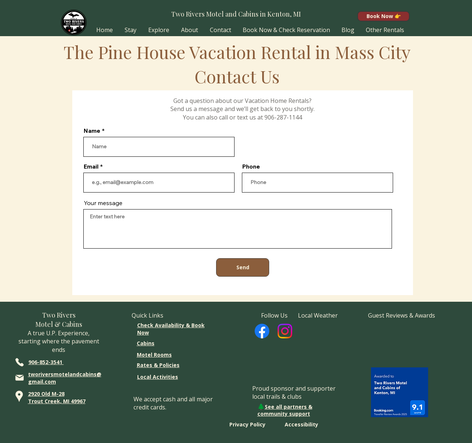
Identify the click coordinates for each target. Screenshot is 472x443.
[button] (130, 30)
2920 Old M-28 (46, 393)
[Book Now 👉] (383, 16)
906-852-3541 (46, 362)
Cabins (146, 343)
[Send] (242, 267)
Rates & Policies (158, 364)
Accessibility (301, 424)
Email (91, 166)
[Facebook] (262, 331)
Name (92, 131)
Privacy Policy (247, 424)
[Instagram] (285, 331)
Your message (103, 203)
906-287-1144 (283, 117)
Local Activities (157, 376)
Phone (251, 166)
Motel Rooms (154, 354)
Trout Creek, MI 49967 (57, 401)
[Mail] (19, 377)
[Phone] (19, 362)
